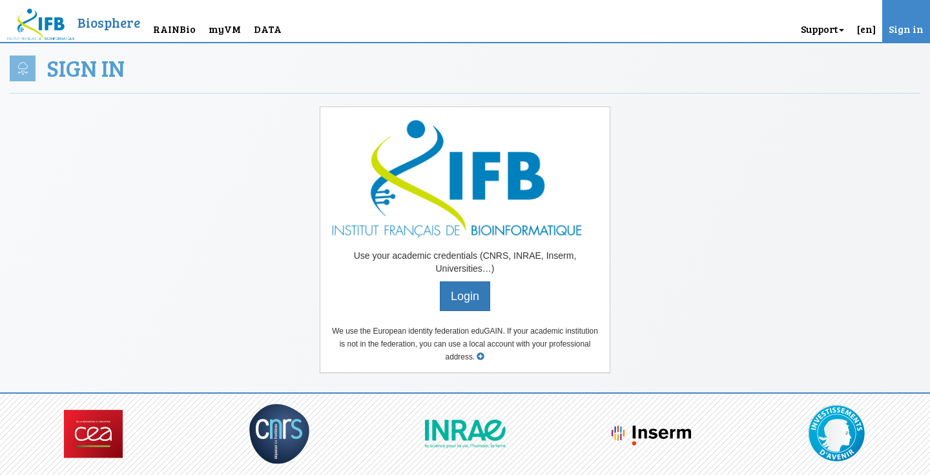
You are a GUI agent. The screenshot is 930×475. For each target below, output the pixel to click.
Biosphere (109, 22)
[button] (866, 21)
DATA (268, 28)
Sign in (906, 28)
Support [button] (822, 28)
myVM (225, 28)
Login (465, 296)
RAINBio (174, 28)
